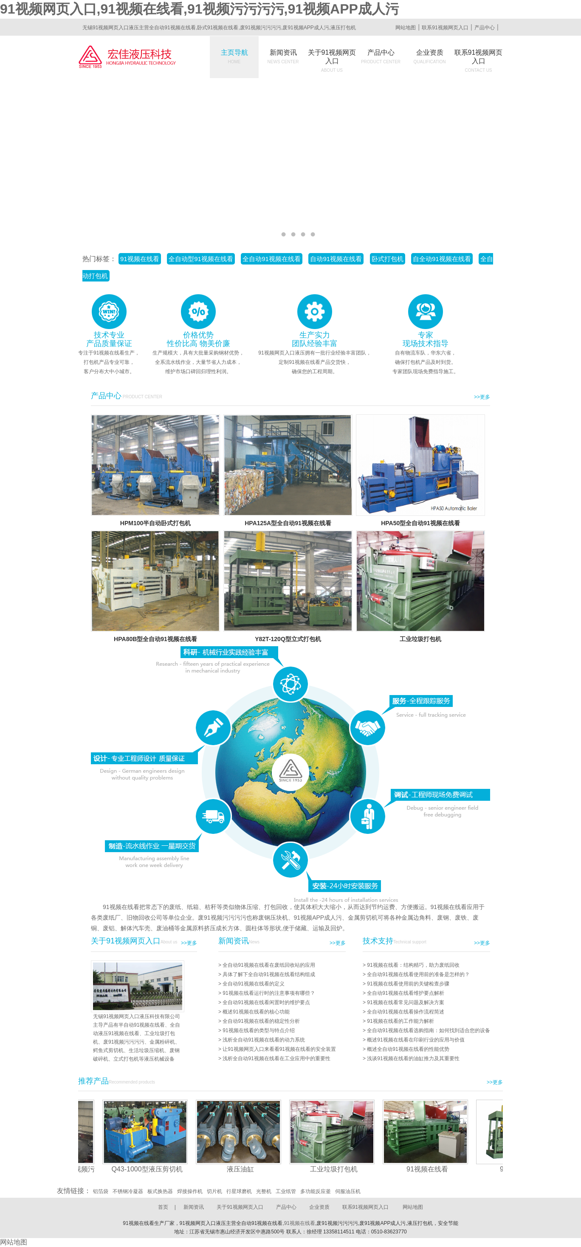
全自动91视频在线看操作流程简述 (405, 1012)
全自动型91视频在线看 (201, 258)
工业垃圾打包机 (420, 639)
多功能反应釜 (315, 1191)
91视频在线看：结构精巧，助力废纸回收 (413, 965)
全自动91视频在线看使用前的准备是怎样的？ (418, 974)
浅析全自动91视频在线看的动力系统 (264, 1040)
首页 (163, 1207)
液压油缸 (243, 1169)
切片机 (214, 1191)
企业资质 (430, 56)
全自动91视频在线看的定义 (253, 984)
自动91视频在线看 (336, 258)
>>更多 (482, 397)
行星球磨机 (239, 1191)
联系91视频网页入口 (445, 28)
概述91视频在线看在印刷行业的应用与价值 (415, 1040)
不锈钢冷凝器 (128, 1191)
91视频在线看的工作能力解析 (400, 1021)
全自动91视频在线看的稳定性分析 (261, 1021)
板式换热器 (160, 1191)
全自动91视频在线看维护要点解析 (405, 993)
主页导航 (234, 56)
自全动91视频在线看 (442, 258)
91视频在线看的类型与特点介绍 (258, 1030)
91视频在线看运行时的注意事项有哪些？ (269, 993)
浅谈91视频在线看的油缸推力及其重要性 (413, 1058)
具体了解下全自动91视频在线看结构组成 (269, 974)
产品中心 (484, 28)
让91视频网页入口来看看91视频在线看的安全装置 (279, 1049)
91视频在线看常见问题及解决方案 (405, 1002)
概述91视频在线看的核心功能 (256, 1012)
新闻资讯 (283, 56)
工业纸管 (286, 1191)
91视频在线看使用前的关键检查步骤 (408, 984)
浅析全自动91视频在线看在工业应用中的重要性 (276, 1058)
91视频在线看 (139, 258)
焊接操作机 (190, 1191)
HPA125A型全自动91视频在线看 (288, 523)
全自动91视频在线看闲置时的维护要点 (266, 1002)
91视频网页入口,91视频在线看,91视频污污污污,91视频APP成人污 (199, 9)
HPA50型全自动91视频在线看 (420, 523)
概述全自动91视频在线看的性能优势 (408, 1049)
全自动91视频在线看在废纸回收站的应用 (269, 965)
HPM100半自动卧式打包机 (155, 523)
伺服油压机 (348, 1191)
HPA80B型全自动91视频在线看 (155, 639)
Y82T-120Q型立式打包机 (288, 639)
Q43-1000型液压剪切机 (149, 1169)
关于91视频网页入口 (332, 61)
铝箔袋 (100, 1191)
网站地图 (405, 28)
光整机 (263, 1191)
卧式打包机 (387, 258)
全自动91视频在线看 (272, 258)
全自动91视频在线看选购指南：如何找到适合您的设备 (428, 1030)
